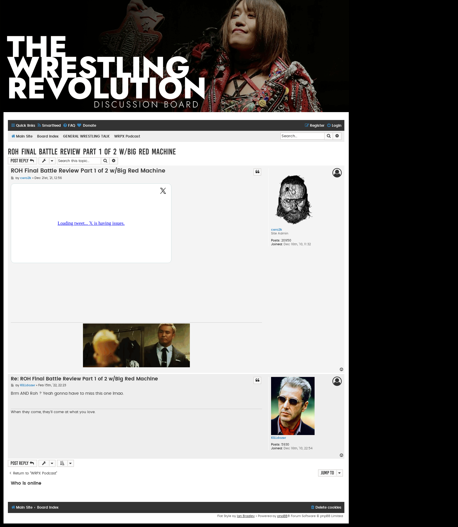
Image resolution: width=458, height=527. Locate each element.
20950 (286, 240)
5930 (285, 444)
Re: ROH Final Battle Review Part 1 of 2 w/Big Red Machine (84, 379)
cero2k (276, 229)
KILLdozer (278, 437)
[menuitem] (49, 126)
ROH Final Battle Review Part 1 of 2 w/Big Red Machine (92, 151)
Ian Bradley (246, 516)
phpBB (282, 516)
